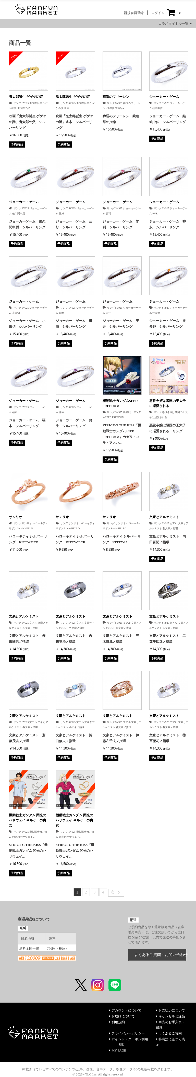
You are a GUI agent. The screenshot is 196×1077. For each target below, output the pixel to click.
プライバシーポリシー (127, 1033)
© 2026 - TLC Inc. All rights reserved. (98, 1074)
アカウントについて (125, 1010)
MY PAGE (117, 1050)
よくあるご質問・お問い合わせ (160, 955)
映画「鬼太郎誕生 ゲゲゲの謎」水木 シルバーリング (74, 122)
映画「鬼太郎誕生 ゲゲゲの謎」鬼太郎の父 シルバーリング (27, 122)
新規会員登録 (134, 13)
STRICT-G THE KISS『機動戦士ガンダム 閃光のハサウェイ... (28, 850)
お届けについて (122, 1016)
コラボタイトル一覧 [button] (175, 23)
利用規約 (117, 1022)
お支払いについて (170, 1010)
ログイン (158, 13)
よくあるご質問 (169, 1033)
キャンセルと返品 (170, 1016)
